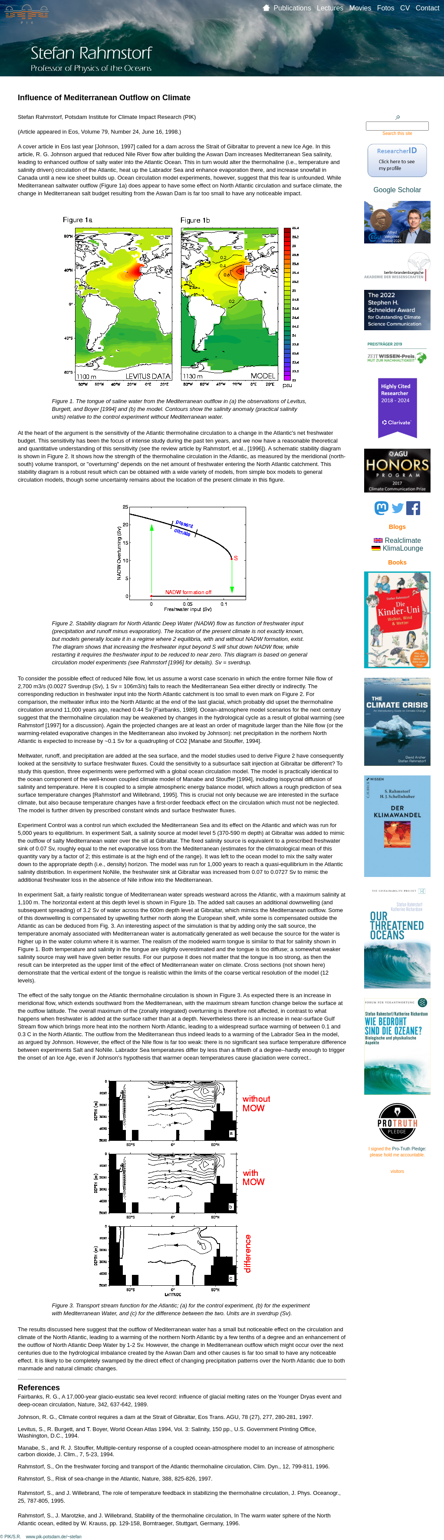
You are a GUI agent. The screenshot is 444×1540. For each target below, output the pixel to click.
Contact (428, 8)
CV (408, 8)
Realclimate (403, 540)
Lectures (333, 8)
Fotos (388, 8)
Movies (363, 8)
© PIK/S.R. (11, 1536)
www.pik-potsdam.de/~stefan (54, 1536)
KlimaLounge (403, 548)
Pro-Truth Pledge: (409, 1148)
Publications (295, 8)
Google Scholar (397, 190)
